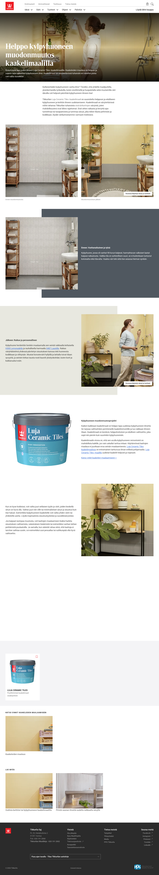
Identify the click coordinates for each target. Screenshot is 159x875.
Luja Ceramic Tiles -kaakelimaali (66, 99)
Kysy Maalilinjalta (74, 836)
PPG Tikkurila (109, 842)
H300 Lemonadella (14, 348)
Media (106, 839)
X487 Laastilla (52, 348)
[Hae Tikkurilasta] (152, 4)
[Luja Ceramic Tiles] (23, 677)
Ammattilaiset (44, 4)
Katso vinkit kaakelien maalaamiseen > (99, 458)
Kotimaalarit (30, 4)
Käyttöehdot (71, 839)
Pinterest (146, 839)
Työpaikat (108, 833)
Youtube (147, 842)
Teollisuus (57, 4)
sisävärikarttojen (83, 105)
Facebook (146, 833)
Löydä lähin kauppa (145, 10)
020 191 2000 (39, 839)
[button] (147, 4)
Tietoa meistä (70, 4)
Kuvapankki (71, 845)
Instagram (146, 836)
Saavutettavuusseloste (76, 847)
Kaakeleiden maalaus (15, 754)
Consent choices (75, 868)
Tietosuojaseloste (74, 841)
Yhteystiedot (109, 836)
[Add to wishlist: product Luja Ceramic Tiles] (37, 657)
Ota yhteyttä (71, 833)
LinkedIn (147, 845)
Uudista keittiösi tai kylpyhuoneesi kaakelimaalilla (28, 810)
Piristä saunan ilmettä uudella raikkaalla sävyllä (78, 810)
